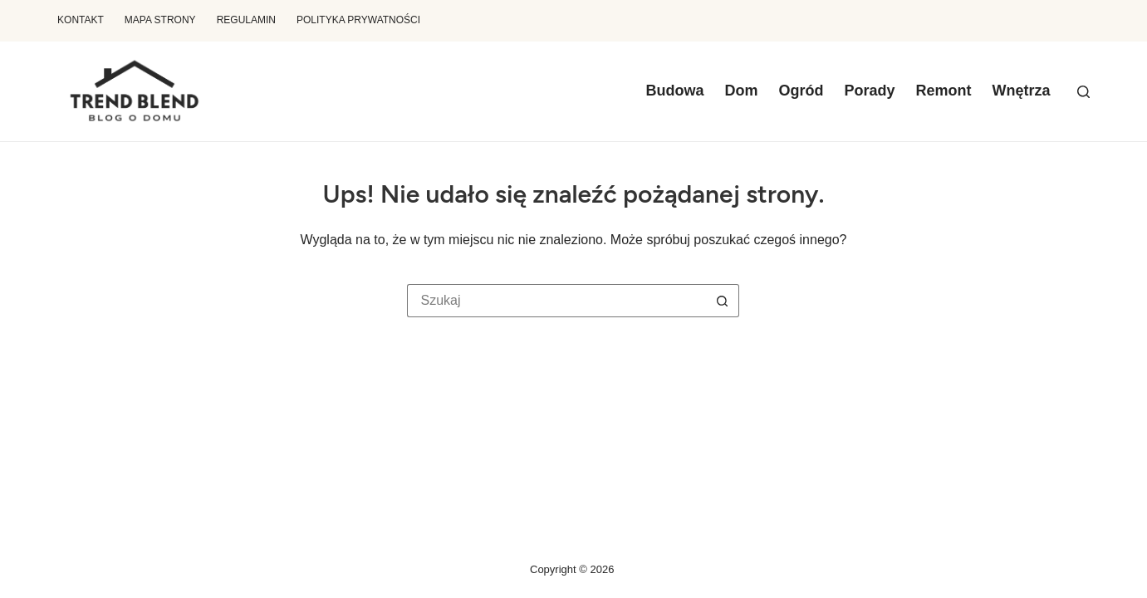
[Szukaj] (1083, 92)
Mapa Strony (160, 20)
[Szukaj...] (556, 300)
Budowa (674, 90)
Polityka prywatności (358, 20)
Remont (943, 90)
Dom (740, 90)
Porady (869, 90)
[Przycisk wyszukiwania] (722, 300)
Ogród (800, 90)
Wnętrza (1021, 90)
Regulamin (246, 20)
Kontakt (80, 20)
